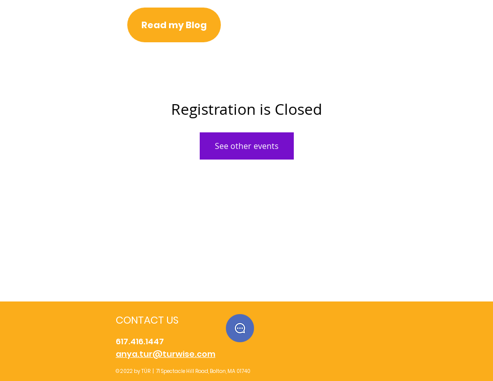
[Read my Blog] (174, 25)
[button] (240, 328)
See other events (247, 145)
